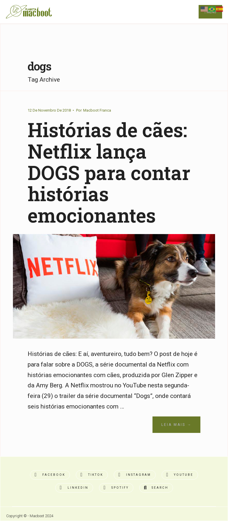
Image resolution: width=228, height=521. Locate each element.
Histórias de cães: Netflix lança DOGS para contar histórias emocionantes (109, 172)
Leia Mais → (176, 425)
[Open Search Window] (156, 488)
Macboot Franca (97, 110)
